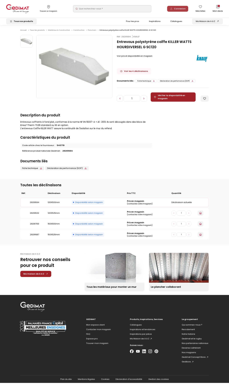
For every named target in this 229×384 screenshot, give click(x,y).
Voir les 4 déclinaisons (134, 72)
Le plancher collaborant (166, 288)
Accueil (23, 31)
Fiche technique (146, 82)
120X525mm (54, 214)
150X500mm (54, 224)
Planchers (92, 31)
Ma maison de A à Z (35, 274)
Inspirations (155, 21)
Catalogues (176, 21)
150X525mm (54, 235)
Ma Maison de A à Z (205, 21)
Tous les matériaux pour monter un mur (111, 288)
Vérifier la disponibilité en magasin (170, 98)
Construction (79, 31)
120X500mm (54, 203)
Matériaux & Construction (59, 31)
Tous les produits (37, 31)
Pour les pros (132, 21)
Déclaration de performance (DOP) (176, 82)
